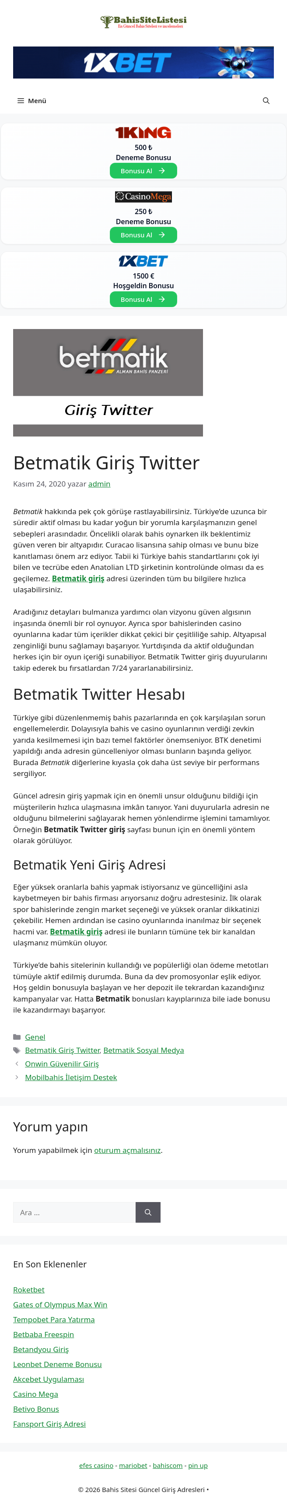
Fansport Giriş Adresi (49, 1424)
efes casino (96, 1465)
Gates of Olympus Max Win (60, 1304)
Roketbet (29, 1290)
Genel (35, 1037)
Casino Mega (35, 1394)
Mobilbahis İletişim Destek (71, 1077)
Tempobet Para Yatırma (54, 1319)
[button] (266, 100)
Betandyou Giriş (41, 1349)
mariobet (133, 1465)
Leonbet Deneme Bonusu (57, 1364)
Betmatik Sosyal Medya (143, 1050)
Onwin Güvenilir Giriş (62, 1064)
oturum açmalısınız (127, 1150)
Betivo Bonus (36, 1409)
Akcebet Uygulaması (48, 1379)
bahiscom (167, 1465)
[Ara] (148, 1212)
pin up (198, 1465)
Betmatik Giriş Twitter (62, 1050)
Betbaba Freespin (43, 1334)
